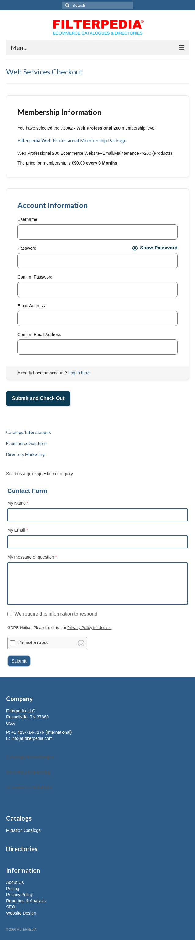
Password (26, 248)
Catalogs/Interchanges (30, 757)
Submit (19, 661)
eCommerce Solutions (29, 787)
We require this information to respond (52, 613)
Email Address (31, 305)
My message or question (32, 557)
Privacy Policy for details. (89, 627)
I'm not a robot (33, 642)
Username (27, 219)
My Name (17, 503)
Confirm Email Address (39, 334)
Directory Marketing (28, 772)
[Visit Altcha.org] (81, 643)
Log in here (79, 372)
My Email (17, 530)
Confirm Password (34, 277)
